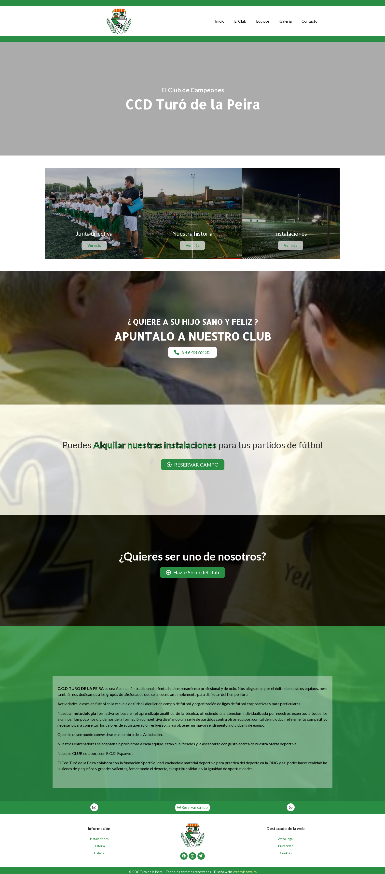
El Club (240, 21)
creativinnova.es (245, 872)
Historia (99, 846)
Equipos (263, 21)
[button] (192, 352)
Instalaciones (99, 839)
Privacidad (285, 846)
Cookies (286, 853)
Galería (285, 21)
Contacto (309, 21)
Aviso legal (285, 839)
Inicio (219, 21)
